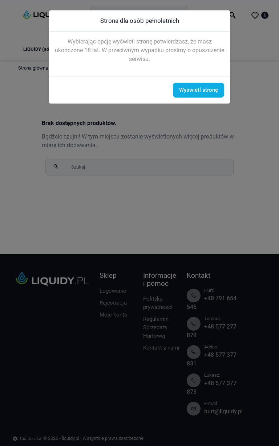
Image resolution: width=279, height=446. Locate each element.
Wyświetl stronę (198, 90)
